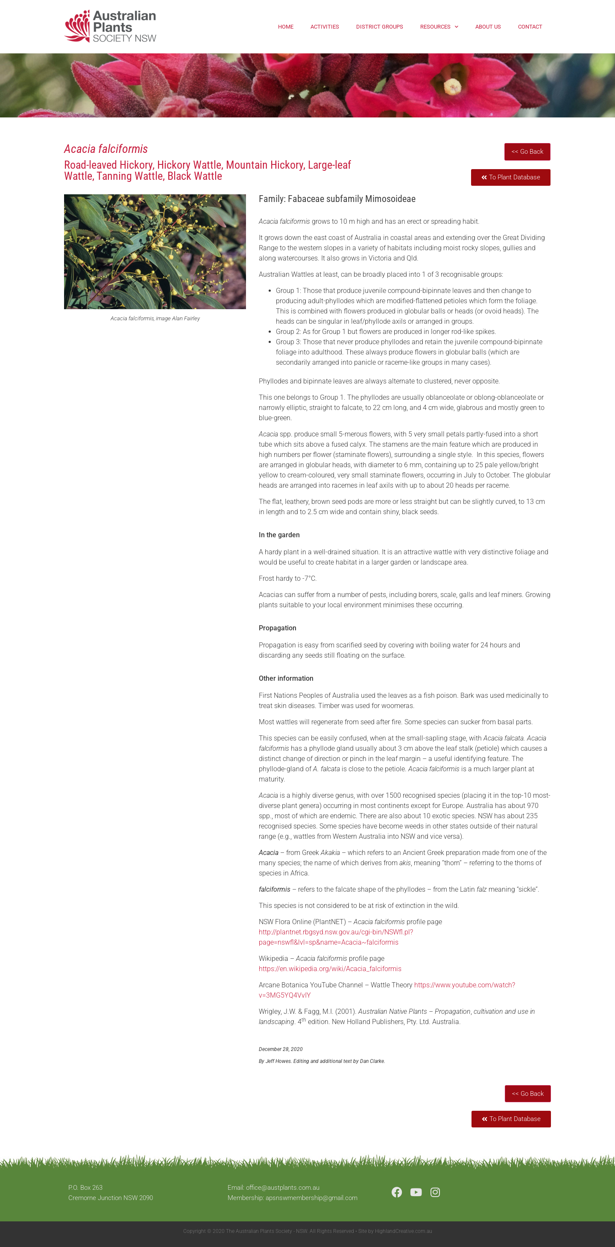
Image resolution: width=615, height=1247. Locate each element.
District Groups (379, 26)
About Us (488, 26)
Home (285, 26)
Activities (324, 26)
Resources (439, 26)
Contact (530, 26)
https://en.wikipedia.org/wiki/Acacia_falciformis (330, 969)
